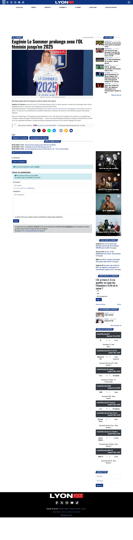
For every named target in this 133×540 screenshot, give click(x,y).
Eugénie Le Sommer (20, 140)
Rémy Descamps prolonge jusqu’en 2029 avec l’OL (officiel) (40, 147)
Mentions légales (63, 511)
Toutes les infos (116, 97)
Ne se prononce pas (101, 298)
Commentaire (17, 193)
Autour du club (108, 59)
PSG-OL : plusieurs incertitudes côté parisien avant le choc (113, 71)
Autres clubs (93, 9)
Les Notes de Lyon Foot (111, 9)
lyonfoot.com (63, 514)
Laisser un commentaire (19, 164)
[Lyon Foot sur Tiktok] (76, 506)
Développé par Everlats (66, 517)
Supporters (108, 85)
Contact (84, 511)
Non (97, 296)
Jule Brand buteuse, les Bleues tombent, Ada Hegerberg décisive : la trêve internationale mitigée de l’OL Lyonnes (112, 79)
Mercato (33, 9)
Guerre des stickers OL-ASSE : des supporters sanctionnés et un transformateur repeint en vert (113, 91)
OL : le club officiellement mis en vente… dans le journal (112, 63)
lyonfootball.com (70, 514)
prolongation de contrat (39, 140)
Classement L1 (63, 9)
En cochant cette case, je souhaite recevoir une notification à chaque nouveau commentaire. (39, 219)
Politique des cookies (74, 511)
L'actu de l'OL (19, 9)
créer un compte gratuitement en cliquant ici (33, 233)
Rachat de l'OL (109, 323)
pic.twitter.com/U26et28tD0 (46, 127)
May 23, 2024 (80, 127)
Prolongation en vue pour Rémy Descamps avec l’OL (38, 149)
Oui (97, 293)
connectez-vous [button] (31, 190)
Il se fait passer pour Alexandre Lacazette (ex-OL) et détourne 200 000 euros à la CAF (112, 55)
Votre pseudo (17, 184)
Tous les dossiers (115, 327)
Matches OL (48, 9)
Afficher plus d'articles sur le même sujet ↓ (22, 155)
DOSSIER (106, 315)
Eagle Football (109, 317)
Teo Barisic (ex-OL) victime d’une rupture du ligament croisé (113, 47)
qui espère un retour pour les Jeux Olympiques (60, 111)
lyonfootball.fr (78, 514)
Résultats (119, 306)
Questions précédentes (101, 306)
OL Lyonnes (78, 9)
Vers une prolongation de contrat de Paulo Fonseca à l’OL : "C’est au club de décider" (47, 151)
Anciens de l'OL (108, 43)
